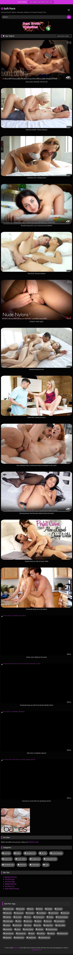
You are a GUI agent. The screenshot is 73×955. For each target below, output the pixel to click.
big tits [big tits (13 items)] (31, 909)
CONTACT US (36, 950)
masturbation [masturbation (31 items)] (60, 921)
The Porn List (9, 886)
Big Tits (44, 853)
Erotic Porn (7, 859)
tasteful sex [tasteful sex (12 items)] (32, 937)
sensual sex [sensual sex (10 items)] (21, 933)
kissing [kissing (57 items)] (51, 917)
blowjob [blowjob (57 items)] (49, 909)
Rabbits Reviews (10, 884)
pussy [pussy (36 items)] (18, 929)
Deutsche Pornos (11, 877)
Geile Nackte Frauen (12, 888)
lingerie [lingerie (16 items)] (38, 921)
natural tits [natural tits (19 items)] (18, 925)
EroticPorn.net (33, 842)
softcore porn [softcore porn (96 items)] (63, 933)
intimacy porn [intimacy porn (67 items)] (40, 917)
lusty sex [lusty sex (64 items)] (48, 921)
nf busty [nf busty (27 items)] (28, 925)
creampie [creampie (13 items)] (31, 913)
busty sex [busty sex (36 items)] (8, 913)
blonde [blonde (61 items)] (40, 909)
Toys (46, 864)
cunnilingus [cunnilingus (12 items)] (42, 913)
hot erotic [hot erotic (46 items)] (18, 917)
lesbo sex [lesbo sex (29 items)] (29, 921)
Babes (18, 853)
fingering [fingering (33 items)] (8, 917)
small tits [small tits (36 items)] (41, 933)
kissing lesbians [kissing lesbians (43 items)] (63, 917)
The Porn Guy (9, 879)
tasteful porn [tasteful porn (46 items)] (20, 937)
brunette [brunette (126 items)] (59, 909)
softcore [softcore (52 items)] (51, 933)
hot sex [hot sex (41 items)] (28, 917)
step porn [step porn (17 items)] (8, 937)
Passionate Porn (51, 859)
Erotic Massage (57, 853)
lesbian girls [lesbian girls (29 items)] (9, 921)
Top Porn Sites (10, 881)
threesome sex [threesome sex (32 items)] (45, 937)
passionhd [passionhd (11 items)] (8, 929)
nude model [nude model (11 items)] (61, 925)
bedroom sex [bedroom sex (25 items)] (9, 909)
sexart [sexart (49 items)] (32, 933)
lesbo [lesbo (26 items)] (19, 921)
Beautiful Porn (31, 853)
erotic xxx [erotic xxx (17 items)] (66, 913)
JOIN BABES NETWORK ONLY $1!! (41, 2)
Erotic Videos (22, 859)
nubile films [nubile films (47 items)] (48, 925)
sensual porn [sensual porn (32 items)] (9, 933)
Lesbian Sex (36, 859)
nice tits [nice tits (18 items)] (38, 925)
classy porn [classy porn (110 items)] (19, 913)
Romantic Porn (9, 864)
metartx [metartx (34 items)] (7, 925)
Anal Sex (7, 853)
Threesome (35, 864)
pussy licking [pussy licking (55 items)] (29, 929)
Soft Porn (8, 8)
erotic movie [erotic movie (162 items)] (54, 913)
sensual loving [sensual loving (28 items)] (52, 929)
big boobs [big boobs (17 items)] (21, 909)
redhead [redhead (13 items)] (40, 929)
